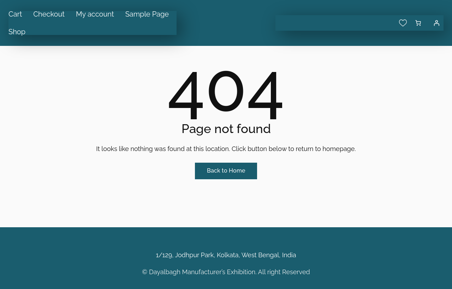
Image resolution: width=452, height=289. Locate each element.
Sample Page (147, 14)
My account (95, 14)
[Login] (436, 23)
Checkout (49, 14)
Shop (16, 32)
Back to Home (226, 170)
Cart (15, 14)
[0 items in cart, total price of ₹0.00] (418, 23)
